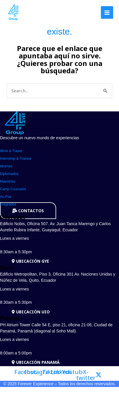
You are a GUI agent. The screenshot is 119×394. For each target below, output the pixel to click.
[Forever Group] (14, 12)
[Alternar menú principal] (107, 12)
